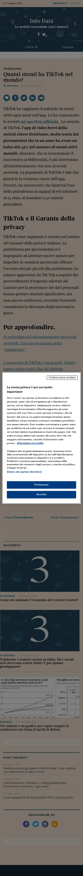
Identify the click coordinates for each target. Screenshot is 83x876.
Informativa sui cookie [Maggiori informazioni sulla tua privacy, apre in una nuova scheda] (30, 443)
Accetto (42, 494)
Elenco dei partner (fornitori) (24, 471)
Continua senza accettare (62, 377)
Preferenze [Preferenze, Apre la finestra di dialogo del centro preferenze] (42, 485)
